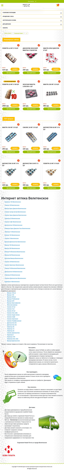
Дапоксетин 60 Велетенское (13, 271)
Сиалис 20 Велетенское (12, 262)
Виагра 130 (10, 295)
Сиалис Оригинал (12, 319)
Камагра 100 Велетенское (13, 202)
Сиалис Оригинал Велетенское (14, 265)
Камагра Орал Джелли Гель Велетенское (17, 228)
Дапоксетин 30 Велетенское (13, 225)
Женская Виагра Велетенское (14, 258)
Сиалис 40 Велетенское (12, 205)
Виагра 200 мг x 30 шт (51, 84)
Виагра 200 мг (11, 297)
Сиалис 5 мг (11, 309)
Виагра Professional (13, 299)
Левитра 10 (10, 329)
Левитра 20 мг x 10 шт (51, 163)
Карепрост (10, 335)
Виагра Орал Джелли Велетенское (15, 208)
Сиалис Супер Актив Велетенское (15, 212)
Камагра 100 (11, 337)
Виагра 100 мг (11, 293)
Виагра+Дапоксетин (13, 341)
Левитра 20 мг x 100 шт (10, 84)
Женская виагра (12, 305)
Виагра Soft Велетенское (12, 255)
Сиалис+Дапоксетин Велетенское (15, 278)
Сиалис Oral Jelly (12, 313)
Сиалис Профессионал (14, 321)
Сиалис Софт (11, 317)
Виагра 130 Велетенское (12, 235)
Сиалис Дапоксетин (13, 333)
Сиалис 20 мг (11, 307)
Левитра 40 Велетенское (12, 275)
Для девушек (7, 24)
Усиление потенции (9, 12)
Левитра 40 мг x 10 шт (10, 48)
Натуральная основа (9, 20)
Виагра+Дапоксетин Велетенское (15, 242)
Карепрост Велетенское (12, 281)
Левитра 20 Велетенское (12, 218)
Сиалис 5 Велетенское (12, 238)
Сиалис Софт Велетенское (13, 222)
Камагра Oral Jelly (12, 339)
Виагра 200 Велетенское (12, 248)
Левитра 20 (10, 331)
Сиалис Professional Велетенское (15, 268)
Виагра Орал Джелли (13, 303)
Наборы (5, 28)
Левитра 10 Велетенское (12, 232)
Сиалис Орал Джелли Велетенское (15, 215)
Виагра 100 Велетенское (12, 245)
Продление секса (8, 16)
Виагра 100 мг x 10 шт (10, 127)
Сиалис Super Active (13, 315)
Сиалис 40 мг (11, 311)
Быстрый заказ (11, 73)
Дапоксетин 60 (11, 323)
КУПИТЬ (15, 69)
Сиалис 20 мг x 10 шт (30, 127)
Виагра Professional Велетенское (15, 252)
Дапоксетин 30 (11, 325)
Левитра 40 (10, 327)
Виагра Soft (10, 301)
